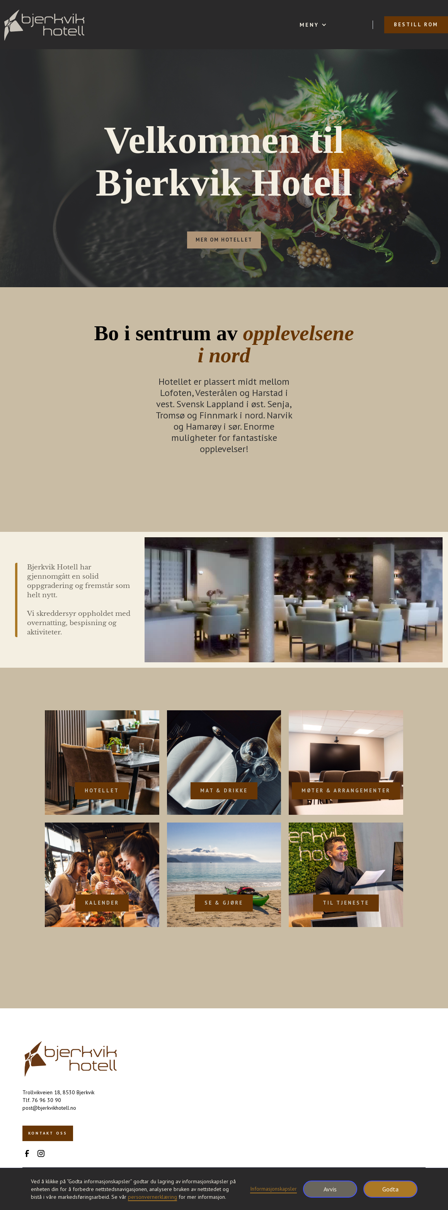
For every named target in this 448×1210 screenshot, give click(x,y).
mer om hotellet (224, 240)
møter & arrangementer (346, 790)
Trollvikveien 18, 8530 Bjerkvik (58, 1092)
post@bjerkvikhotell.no (49, 1107)
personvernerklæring (152, 1196)
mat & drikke (224, 790)
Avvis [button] (330, 1189)
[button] (313, 24)
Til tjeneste (346, 903)
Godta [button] (390, 1189)
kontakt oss (47, 1133)
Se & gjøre (223, 903)
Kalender (102, 903)
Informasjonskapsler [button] (273, 1188)
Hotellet (102, 790)
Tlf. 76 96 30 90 (41, 1100)
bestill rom (416, 24)
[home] (44, 24)
